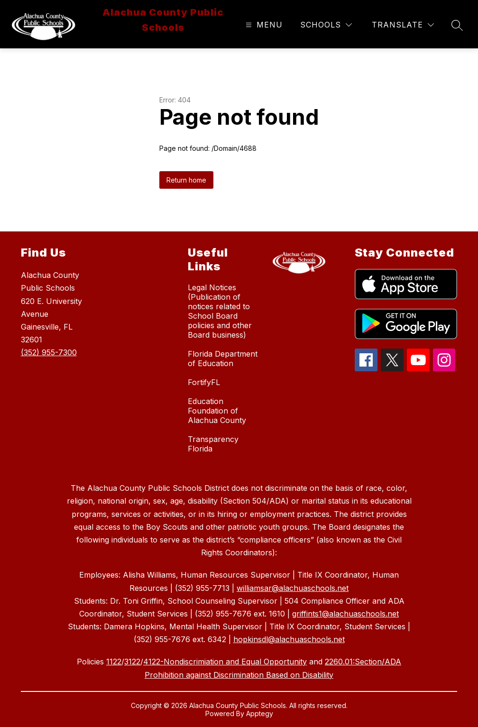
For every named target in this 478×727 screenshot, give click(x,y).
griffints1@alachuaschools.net (345, 613)
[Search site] (457, 25)
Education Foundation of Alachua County (217, 410)
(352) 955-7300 (49, 352)
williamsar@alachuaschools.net (293, 588)
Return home (186, 180)
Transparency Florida (213, 443)
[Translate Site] (402, 25)
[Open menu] (263, 25)
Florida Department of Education (222, 358)
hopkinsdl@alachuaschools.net (289, 639)
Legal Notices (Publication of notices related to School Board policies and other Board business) (220, 311)
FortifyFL (204, 382)
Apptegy (259, 713)
